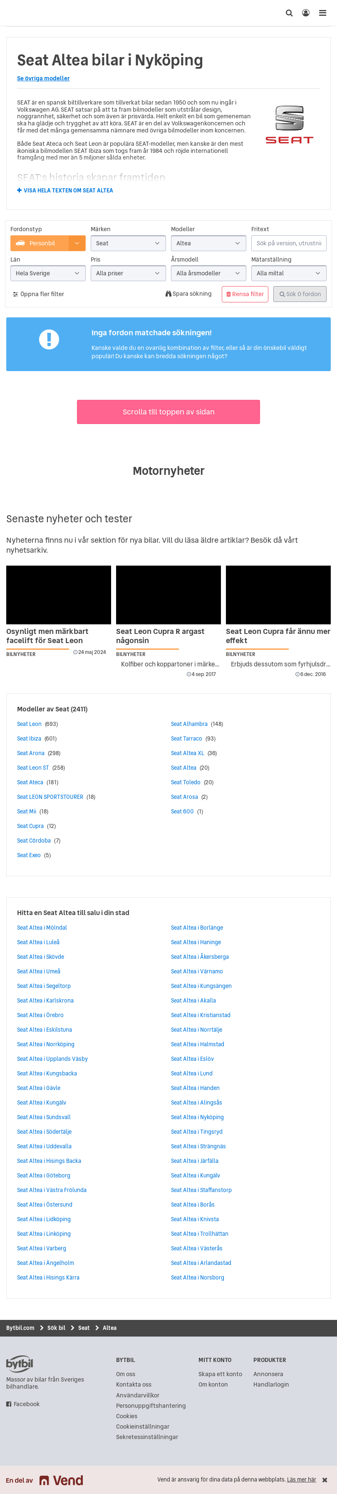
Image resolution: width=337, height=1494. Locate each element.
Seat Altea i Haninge (196, 942)
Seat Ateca (30, 782)
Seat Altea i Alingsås (196, 1102)
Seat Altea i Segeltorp (44, 986)
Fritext (260, 229)
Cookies (126, 1416)
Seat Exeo (29, 855)
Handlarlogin (271, 1384)
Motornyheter (169, 470)
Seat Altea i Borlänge (197, 927)
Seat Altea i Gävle (38, 1088)
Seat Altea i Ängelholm (45, 1263)
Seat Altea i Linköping (44, 1234)
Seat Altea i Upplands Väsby (52, 1059)
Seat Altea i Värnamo (197, 971)
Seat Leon (29, 724)
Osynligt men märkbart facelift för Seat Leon (47, 636)
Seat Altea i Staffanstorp (201, 1190)
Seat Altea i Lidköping (44, 1219)
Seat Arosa (184, 797)
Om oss (125, 1374)
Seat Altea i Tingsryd (197, 1131)
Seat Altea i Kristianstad (200, 1015)
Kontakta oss (133, 1384)
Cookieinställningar (142, 1426)
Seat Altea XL (187, 753)
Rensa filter (245, 294)
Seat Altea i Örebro (40, 1015)
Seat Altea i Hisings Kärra (48, 1277)
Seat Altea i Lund (192, 1073)
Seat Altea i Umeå (38, 971)
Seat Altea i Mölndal (42, 927)
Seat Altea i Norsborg (197, 1277)
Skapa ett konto (220, 1374)
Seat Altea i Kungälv (41, 1102)
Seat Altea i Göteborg (43, 1175)
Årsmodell (184, 259)
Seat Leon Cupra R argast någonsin (160, 636)
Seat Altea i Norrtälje (196, 1029)
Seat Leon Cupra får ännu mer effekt (278, 636)
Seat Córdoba (34, 840)
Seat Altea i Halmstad (197, 1044)
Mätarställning (271, 259)
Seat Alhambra (189, 724)
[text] (14, 13)
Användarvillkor (137, 1395)
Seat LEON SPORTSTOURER (50, 797)
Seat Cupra (30, 826)
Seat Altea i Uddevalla (44, 1146)
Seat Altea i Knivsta (195, 1219)
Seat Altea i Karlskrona (45, 1000)
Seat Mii (26, 811)
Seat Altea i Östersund (44, 1204)
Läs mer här (301, 1480)
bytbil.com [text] (19, 1364)
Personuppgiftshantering (151, 1405)
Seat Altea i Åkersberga (200, 957)
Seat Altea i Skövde (40, 957)
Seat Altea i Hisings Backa (49, 1161)
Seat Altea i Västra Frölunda (52, 1190)
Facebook (27, 1404)
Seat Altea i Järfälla (194, 1161)
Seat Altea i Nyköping (197, 1117)
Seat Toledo (186, 782)
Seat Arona (31, 753)
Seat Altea (183, 767)
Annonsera (268, 1374)
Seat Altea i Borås (193, 1204)
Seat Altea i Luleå (38, 942)
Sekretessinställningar (147, 1437)
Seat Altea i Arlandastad (201, 1263)
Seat (62, 709)
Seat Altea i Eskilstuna (44, 1029)
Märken (101, 229)
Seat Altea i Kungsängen (201, 986)
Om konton (213, 1384)
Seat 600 (182, 811)
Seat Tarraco (186, 738)
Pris (95, 259)
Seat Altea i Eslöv (192, 1059)
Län (15, 259)
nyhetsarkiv (26, 550)
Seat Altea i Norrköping (45, 1044)
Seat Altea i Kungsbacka (47, 1073)
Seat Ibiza (29, 738)
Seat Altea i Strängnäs (198, 1146)
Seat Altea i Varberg (41, 1248)
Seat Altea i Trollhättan (199, 1234)
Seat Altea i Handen (195, 1088)
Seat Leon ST (33, 767)
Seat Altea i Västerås (197, 1248)
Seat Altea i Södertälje (44, 1131)
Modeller (183, 229)
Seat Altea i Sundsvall (44, 1117)
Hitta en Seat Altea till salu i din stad (73, 913)
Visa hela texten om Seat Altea (68, 190)
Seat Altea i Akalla (193, 1000)
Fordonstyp (26, 229)
